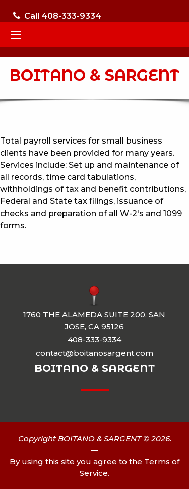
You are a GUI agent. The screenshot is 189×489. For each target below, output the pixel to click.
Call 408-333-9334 (57, 16)
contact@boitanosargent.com (94, 353)
